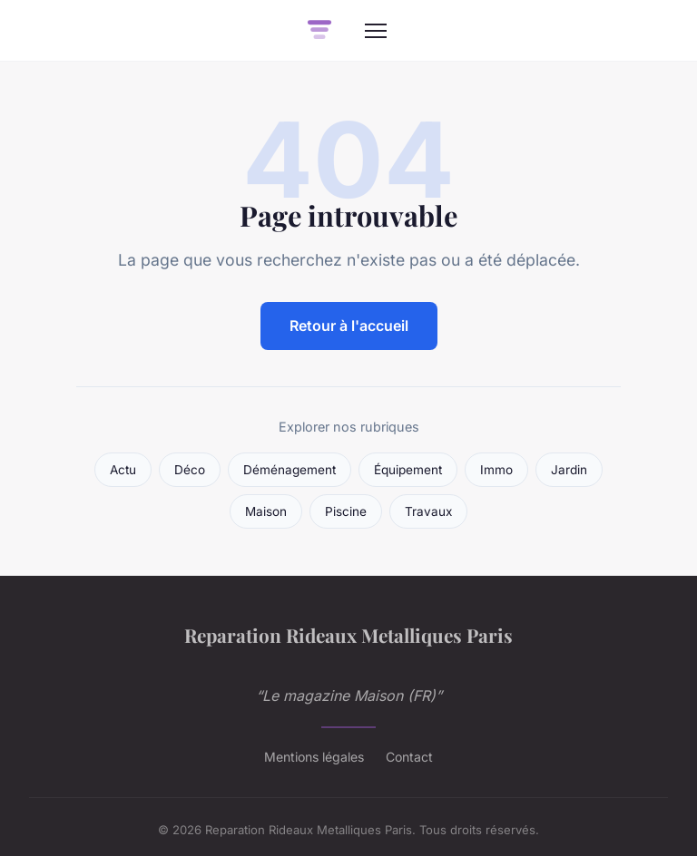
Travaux (428, 511)
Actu (123, 469)
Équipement (408, 469)
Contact (409, 756)
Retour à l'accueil (349, 325)
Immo (496, 469)
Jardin (569, 469)
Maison (266, 511)
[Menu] (376, 30)
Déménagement (289, 469)
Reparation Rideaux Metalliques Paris (348, 634)
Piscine (346, 511)
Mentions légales (314, 756)
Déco (189, 469)
